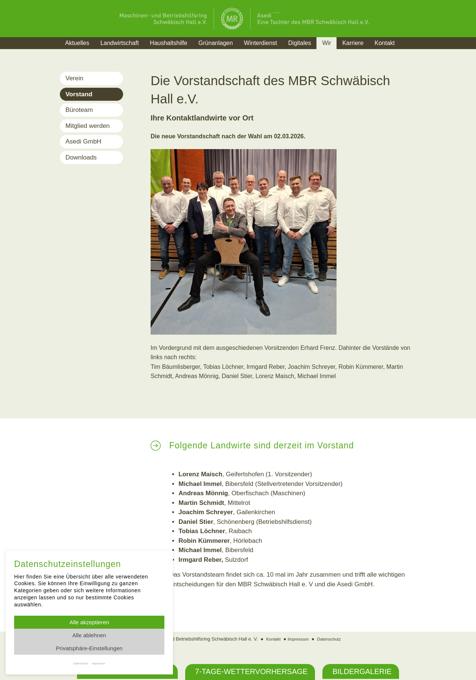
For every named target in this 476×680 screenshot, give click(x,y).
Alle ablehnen (89, 635)
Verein (74, 78)
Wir (326, 43)
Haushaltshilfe (168, 43)
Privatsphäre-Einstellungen (89, 648)
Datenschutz (331, 639)
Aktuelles (77, 43)
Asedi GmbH (83, 141)
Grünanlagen (216, 43)
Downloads (81, 157)
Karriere (352, 43)
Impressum (297, 639)
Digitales (299, 43)
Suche (414, 52)
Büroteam (79, 109)
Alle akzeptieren (89, 622)
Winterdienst (260, 43)
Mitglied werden (87, 125)
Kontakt (384, 43)
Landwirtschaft (119, 43)
